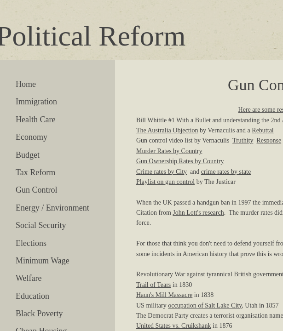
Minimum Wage (42, 260)
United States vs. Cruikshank (173, 325)
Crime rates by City (161, 171)
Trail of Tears (153, 284)
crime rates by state (226, 171)
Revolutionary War (160, 274)
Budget (28, 155)
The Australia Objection (167, 130)
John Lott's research (198, 212)
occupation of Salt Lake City (205, 305)
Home (26, 84)
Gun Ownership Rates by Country (180, 161)
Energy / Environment (52, 207)
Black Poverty (39, 313)
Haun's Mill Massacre (164, 294)
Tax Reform (35, 172)
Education (32, 296)
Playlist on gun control (165, 181)
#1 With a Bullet (189, 120)
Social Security (41, 225)
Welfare (29, 278)
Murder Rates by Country (169, 151)
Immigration (36, 101)
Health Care (35, 119)
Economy (31, 137)
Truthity (242, 140)
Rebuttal (262, 130)
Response (268, 140)
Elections (31, 243)
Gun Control (37, 189)
